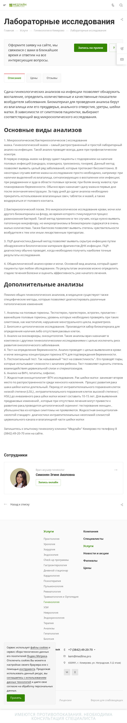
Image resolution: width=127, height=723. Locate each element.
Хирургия (49, 549)
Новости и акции (96, 553)
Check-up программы (56, 559)
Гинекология (51, 602)
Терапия (49, 623)
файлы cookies (39, 647)
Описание (14, 78)
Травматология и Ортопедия (61, 596)
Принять (15, 698)
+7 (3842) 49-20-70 (80, 650)
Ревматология (52, 591)
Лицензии (65, 700)
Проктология (51, 538)
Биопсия (49, 638)
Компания (90, 531)
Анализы (49, 628)
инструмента (27, 669)
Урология (49, 544)
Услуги (49, 531)
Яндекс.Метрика (37, 656)
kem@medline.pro (79, 656)
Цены (34, 78)
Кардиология (52, 575)
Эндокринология (54, 617)
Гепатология (51, 633)
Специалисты (93, 539)
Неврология (51, 612)
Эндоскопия (51, 554)
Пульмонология (53, 586)
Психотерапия (52, 581)
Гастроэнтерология (55, 565)
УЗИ (46, 607)
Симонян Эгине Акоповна (55, 475)
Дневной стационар (56, 570)
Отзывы (52, 78)
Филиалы (90, 560)
